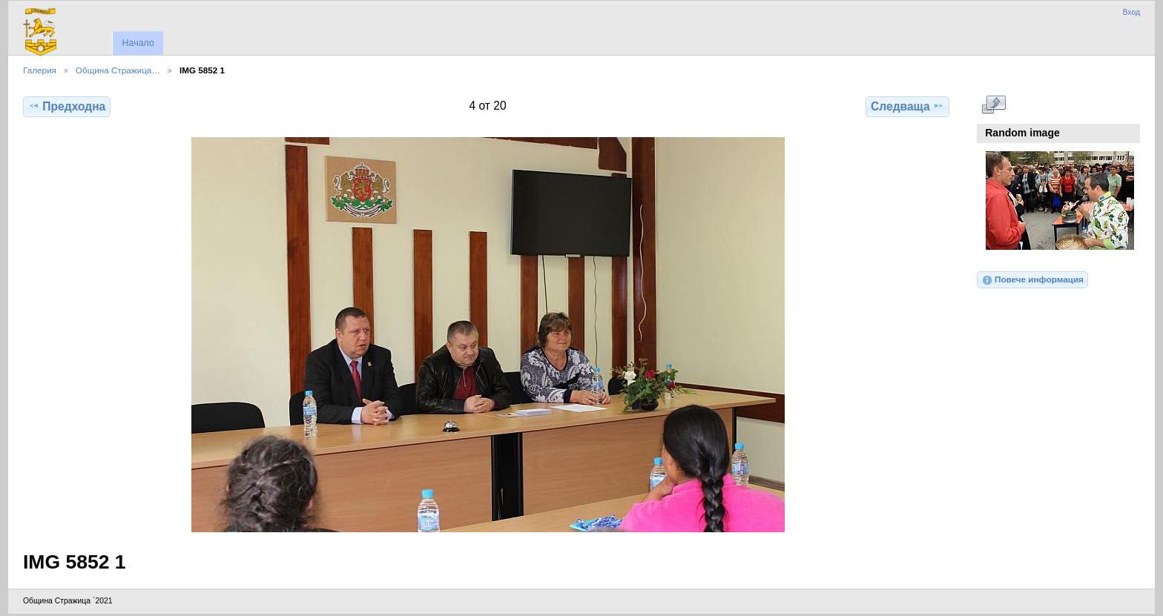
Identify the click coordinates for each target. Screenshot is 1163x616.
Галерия (39, 70)
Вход (1131, 12)
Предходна (66, 106)
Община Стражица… (118, 70)
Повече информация (1032, 280)
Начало (138, 43)
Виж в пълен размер (993, 104)
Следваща (907, 106)
